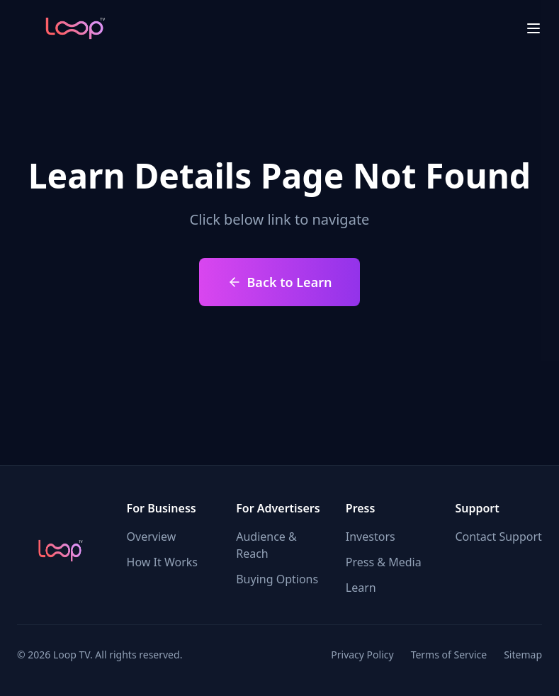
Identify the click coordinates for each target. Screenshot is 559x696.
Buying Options (277, 579)
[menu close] (533, 28)
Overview (151, 536)
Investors (370, 536)
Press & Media (384, 562)
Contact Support (498, 536)
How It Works (162, 562)
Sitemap (523, 654)
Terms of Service (449, 654)
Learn (361, 587)
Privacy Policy (362, 654)
